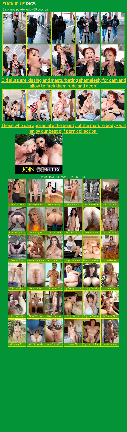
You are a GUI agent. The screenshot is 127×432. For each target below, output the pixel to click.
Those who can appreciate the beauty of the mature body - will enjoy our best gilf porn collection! (63, 128)
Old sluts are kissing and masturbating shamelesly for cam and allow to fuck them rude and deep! (63, 82)
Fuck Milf (19, 3)
